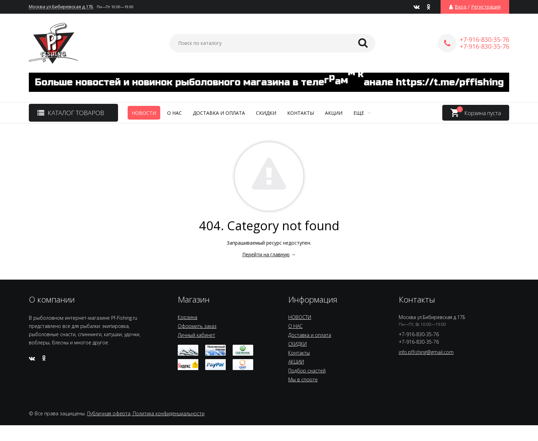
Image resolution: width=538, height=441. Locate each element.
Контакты (300, 113)
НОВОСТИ (144, 113)
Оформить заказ (197, 326)
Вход (460, 7)
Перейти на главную (266, 254)
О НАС (174, 113)
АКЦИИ (333, 113)
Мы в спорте (303, 379)
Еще (362, 113)
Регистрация (486, 7)
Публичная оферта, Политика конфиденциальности (145, 413)
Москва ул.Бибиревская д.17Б (61, 6)
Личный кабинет (196, 335)
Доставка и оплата (219, 113)
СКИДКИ (266, 113)
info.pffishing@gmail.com (426, 352)
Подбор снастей (307, 370)
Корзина (187, 317)
